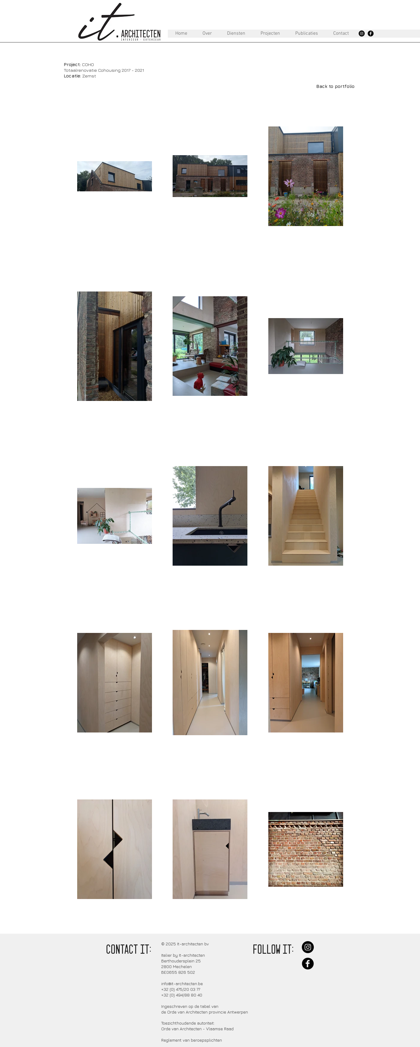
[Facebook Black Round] (371, 33)
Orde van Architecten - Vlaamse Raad (197, 1028)
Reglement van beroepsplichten (191, 1040)
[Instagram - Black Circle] (362, 33)
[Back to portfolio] (335, 86)
